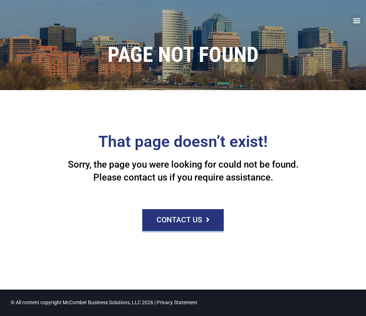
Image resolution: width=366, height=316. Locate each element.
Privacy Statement (177, 303)
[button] (356, 20)
